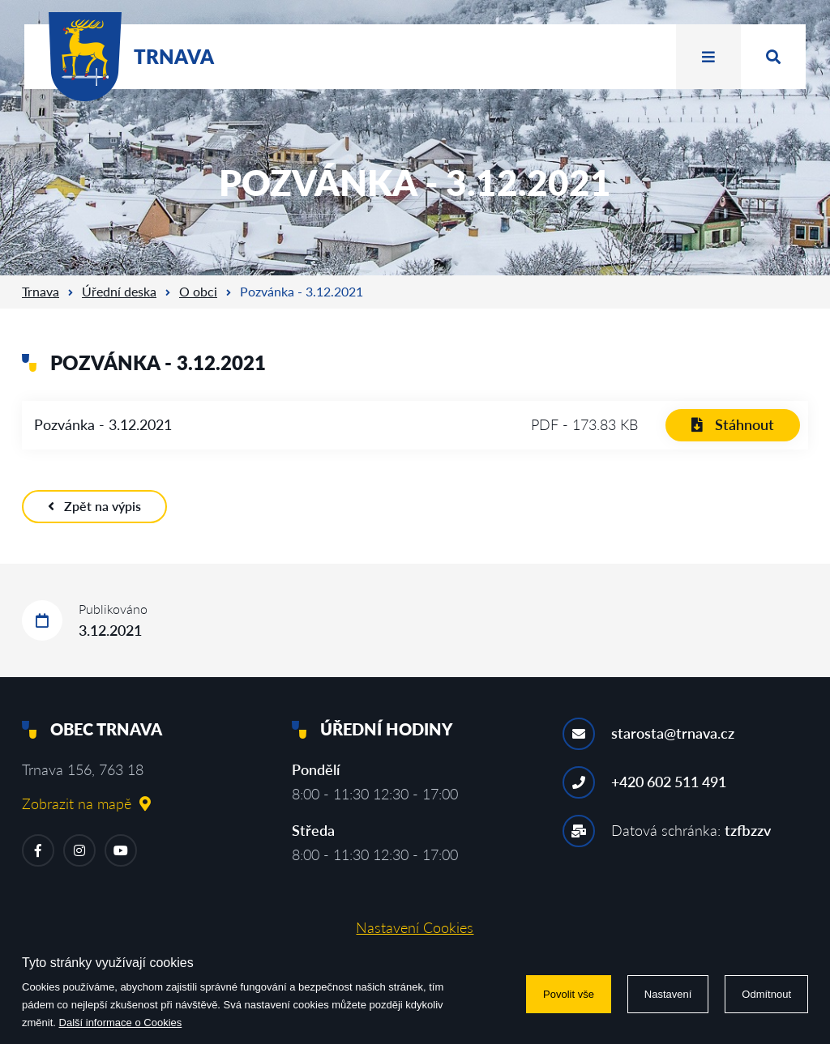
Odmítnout (766, 994)
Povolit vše (568, 994)
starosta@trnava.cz (672, 733)
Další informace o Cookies (120, 1022)
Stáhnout (732, 424)
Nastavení (668, 994)
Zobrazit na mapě (86, 803)
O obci (198, 291)
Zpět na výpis (94, 505)
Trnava (40, 291)
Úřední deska (119, 291)
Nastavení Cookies (414, 927)
